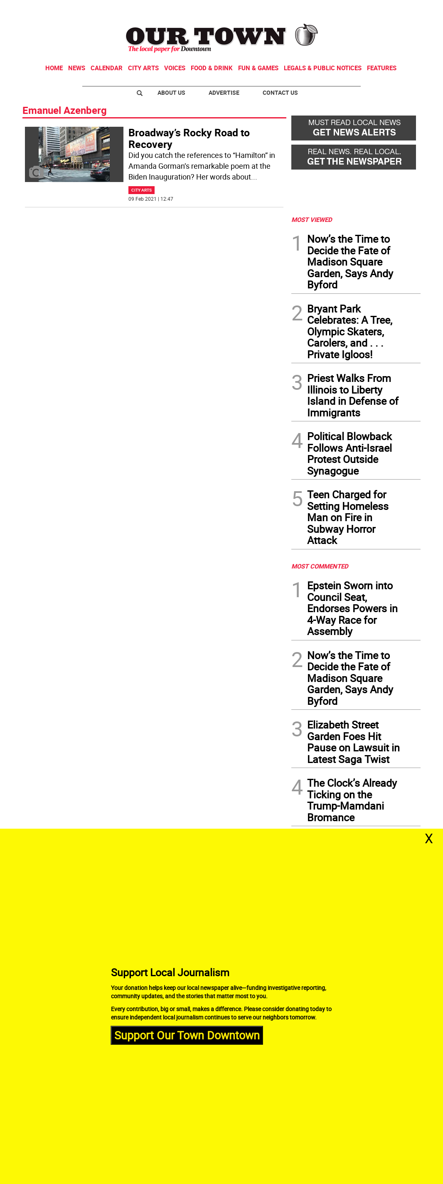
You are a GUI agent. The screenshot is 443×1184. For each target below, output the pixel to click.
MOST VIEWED (311, 219)
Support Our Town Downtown (187, 1035)
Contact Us (280, 92)
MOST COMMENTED (319, 566)
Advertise (224, 92)
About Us (171, 92)
